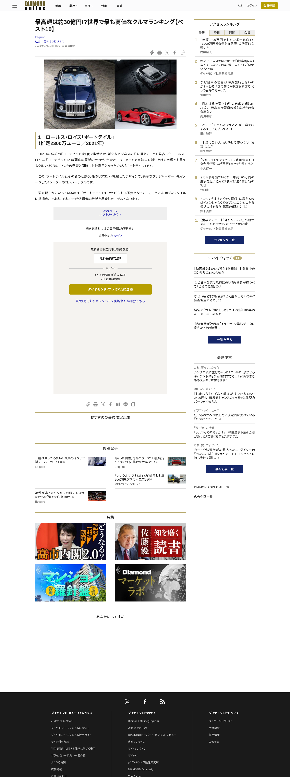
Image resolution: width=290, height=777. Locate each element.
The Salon (134, 690)
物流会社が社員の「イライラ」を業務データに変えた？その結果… (224, 326)
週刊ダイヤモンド (138, 642)
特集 (127, 7)
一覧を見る (224, 339)
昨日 (217, 32)
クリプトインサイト (138, 704)
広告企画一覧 (203, 496)
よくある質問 (58, 677)
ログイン (229, 7)
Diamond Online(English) (143, 635)
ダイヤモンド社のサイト (143, 627)
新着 (81, 7)
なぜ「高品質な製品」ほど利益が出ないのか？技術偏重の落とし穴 (224, 298)
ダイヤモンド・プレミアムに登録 (110, 289)
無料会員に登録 (110, 258)
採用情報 (214, 649)
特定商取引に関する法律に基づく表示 (73, 663)
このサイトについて (62, 635)
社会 (37, 41)
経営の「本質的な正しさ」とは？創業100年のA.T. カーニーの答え (224, 312)
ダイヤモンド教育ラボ (140, 711)
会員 (247, 32)
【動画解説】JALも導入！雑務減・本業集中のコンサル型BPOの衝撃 (224, 270)
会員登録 (246, 7)
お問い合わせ (59, 690)
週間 (232, 32)
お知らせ (214, 656)
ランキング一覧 (224, 240)
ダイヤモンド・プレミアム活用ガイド (71, 649)
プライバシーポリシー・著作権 (68, 670)
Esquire (40, 37)
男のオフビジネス (54, 41)
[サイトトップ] (53, 7)
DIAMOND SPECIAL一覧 (211, 487)
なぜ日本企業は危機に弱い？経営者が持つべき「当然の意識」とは (224, 284)
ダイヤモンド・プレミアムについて (70, 642)
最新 (202, 32)
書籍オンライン (137, 656)
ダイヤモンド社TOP (220, 635)
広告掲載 (56, 684)
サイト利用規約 (60, 656)
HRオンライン (136, 697)
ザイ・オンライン (137, 663)
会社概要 (214, 642)
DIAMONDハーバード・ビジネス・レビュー (152, 649)
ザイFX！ (133, 670)
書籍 (142, 7)
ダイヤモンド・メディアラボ (143, 718)
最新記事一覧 (224, 469)
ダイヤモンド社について (224, 627)
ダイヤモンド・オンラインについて (72, 627)
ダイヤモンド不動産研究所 (143, 677)
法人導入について (61, 697)
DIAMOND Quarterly (140, 684)
